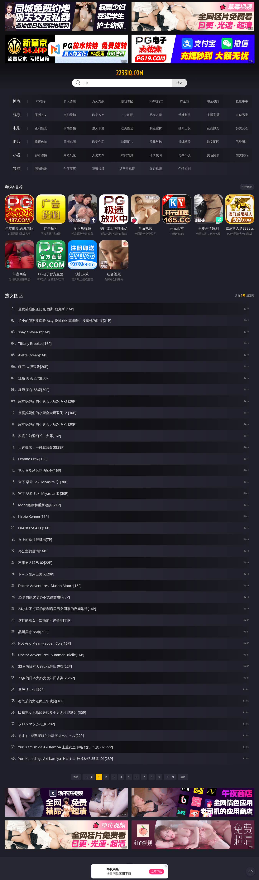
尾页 (183, 777)
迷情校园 (156, 155)
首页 (76, 777)
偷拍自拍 (70, 128)
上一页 (89, 777)
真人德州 (70, 101)
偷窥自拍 (41, 141)
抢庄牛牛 (242, 101)
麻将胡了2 (156, 101)
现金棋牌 (213, 101)
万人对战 (98, 101)
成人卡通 (98, 128)
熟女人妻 (156, 115)
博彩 (17, 101)
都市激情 (41, 155)
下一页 (170, 777)
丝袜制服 (184, 115)
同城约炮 (41, 168)
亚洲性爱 (41, 128)
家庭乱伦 (70, 155)
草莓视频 (98, 168)
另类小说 (184, 155)
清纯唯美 (184, 141)
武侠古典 (127, 155)
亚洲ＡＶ (41, 115)
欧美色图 (98, 141)
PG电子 (41, 101)
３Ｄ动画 (127, 115)
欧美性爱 (127, 128)
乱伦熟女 (213, 128)
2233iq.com (129, 73)
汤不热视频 (127, 168)
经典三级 (184, 128)
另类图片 (242, 141)
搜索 (179, 83)
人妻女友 (98, 155)
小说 (17, 155)
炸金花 (184, 101)
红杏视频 (156, 168)
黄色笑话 (213, 155)
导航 (17, 168)
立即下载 (156, 871)
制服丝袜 (156, 128)
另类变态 (242, 128)
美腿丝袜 (156, 141)
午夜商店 (70, 168)
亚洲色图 (70, 141)
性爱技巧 (242, 155)
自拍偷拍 (70, 115)
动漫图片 (127, 141)
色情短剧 (184, 168)
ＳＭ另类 (242, 115)
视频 (17, 114)
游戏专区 (127, 101)
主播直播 (213, 115)
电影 (17, 128)
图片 (17, 141)
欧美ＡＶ (98, 115)
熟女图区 (213, 141)
